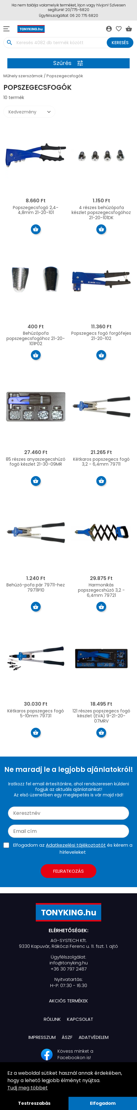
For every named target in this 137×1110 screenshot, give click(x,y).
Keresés (120, 43)
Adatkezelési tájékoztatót (76, 845)
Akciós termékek (68, 1000)
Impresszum (42, 1037)
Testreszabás (34, 1103)
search (9, 42)
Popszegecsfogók (64, 76)
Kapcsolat (80, 1019)
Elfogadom (103, 1103)
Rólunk (52, 1019)
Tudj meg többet (27, 1087)
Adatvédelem (94, 1037)
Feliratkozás (68, 871)
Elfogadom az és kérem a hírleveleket (72, 848)
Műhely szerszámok (23, 76)
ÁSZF (67, 1037)
